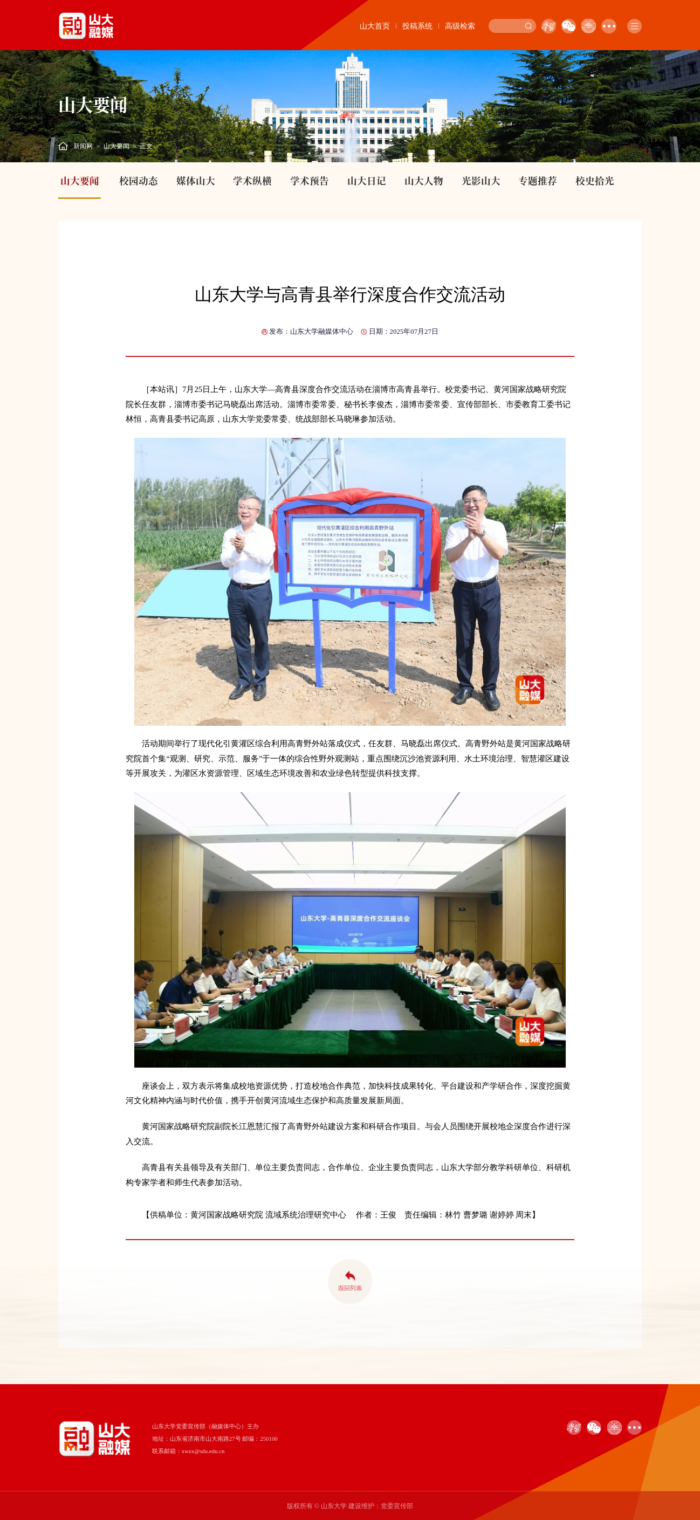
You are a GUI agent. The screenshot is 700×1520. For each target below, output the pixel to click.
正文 (146, 146)
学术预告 (309, 180)
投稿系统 (417, 26)
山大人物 (423, 180)
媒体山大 (195, 180)
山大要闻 (116, 146)
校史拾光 (594, 180)
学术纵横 (252, 180)
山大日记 (366, 180)
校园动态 (138, 180)
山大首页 (375, 26)
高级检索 (460, 26)
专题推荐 (537, 180)
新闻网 (83, 146)
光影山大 (481, 180)
